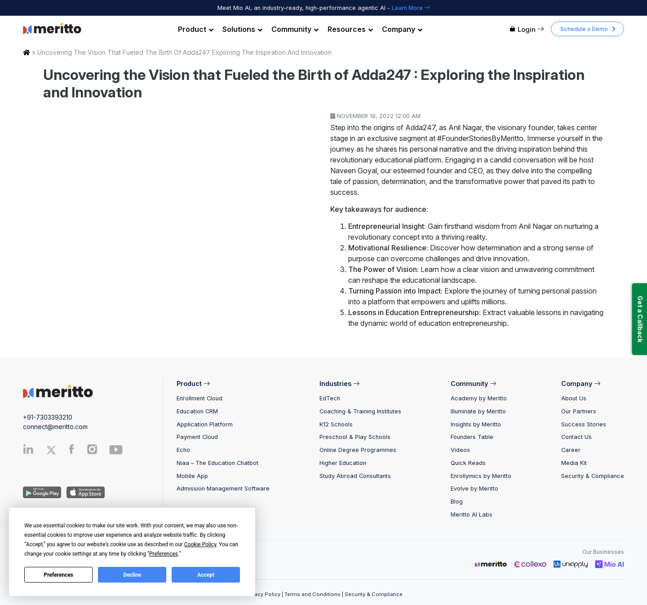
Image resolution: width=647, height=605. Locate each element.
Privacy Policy (262, 594)
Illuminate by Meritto (478, 411)
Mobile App (192, 476)
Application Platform (205, 424)
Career (571, 450)
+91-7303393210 (47, 417)
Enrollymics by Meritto (481, 476)
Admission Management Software (223, 488)
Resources (350, 29)
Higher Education (342, 463)
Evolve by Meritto (474, 488)
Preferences (59, 575)
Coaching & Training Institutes (360, 411)
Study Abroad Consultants (355, 476)
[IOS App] (84, 491)
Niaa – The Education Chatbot (217, 463)
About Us (573, 398)
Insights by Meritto (476, 424)
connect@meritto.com (55, 426)
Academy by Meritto (479, 398)
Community (295, 29)
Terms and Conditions (312, 594)
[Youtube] (116, 453)
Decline (132, 575)
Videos (460, 450)
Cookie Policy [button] (200, 544)
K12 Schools (336, 424)
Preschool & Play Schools (354, 437)
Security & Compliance (592, 476)
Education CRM (197, 411)
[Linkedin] (28, 451)
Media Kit (574, 463)
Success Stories (583, 424)
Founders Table (472, 437)
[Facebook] (71, 451)
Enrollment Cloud (199, 398)
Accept (205, 575)
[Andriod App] (42, 491)
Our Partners (578, 411)
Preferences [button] (163, 554)
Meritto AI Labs (471, 514)
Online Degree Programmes (357, 450)
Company (402, 29)
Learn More (411, 7)
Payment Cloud (197, 437)
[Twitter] (55, 450)
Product (195, 29)
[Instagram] (92, 451)
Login (526, 29)
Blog (457, 501)
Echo (183, 450)
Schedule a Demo (584, 29)
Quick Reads (468, 463)
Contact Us (576, 437)
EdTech (329, 398)
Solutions (242, 29)
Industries (339, 383)
